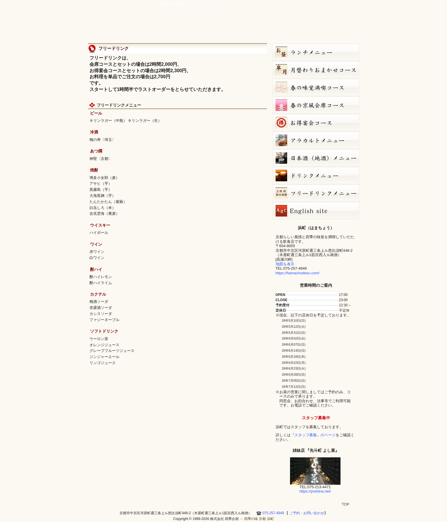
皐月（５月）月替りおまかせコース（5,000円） (316, 70)
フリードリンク (316, 193)
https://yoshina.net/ (315, 491)
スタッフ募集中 (316, 417)
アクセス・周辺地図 (260, 26)
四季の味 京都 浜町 (115, 20)
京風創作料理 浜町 (202, 26)
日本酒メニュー (316, 158)
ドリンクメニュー (316, 175)
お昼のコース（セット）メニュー (316, 52)
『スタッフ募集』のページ (313, 435)
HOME (352, 26)
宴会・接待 (233, 26)
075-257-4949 (273, 513)
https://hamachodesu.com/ (297, 273)
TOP (345, 504)
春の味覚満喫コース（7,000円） (316, 87)
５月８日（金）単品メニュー (316, 140)
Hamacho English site (336, 26)
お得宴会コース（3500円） (316, 122)
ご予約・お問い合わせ (332, 13)
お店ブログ (312, 26)
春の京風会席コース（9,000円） (316, 105)
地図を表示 (285, 264)
